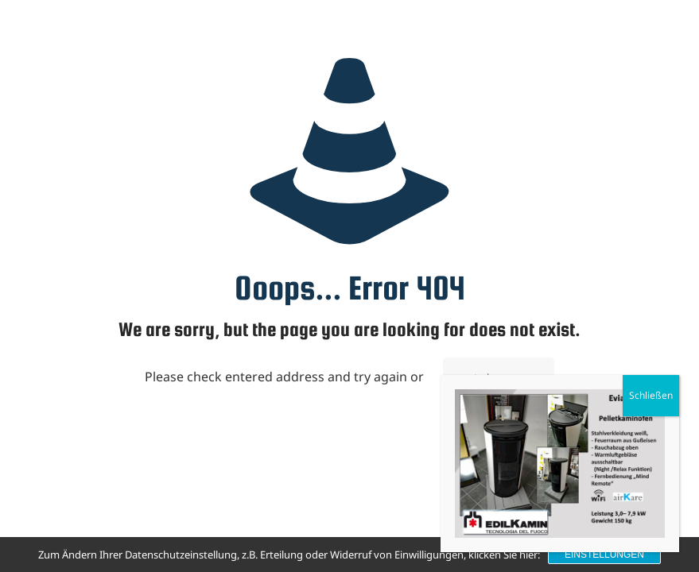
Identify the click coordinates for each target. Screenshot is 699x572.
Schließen (651, 395)
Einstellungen (604, 554)
